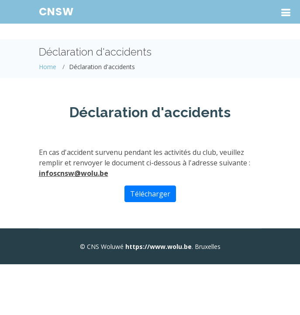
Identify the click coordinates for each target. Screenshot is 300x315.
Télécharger (150, 194)
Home (47, 67)
